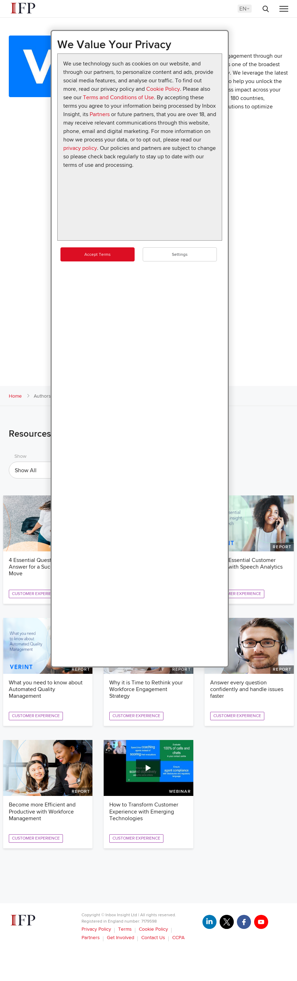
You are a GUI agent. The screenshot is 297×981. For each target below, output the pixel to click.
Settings (180, 254)
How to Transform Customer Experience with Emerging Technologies (143, 811)
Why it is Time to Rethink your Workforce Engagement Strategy (146, 689)
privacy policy (80, 148)
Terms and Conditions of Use (118, 97)
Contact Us (153, 938)
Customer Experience (36, 593)
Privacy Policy (96, 929)
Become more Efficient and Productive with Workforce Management (42, 811)
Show (20, 456)
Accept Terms (97, 254)
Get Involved (120, 938)
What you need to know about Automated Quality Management (46, 689)
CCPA (178, 938)
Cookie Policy (163, 89)
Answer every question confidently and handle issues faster (246, 689)
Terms (125, 929)
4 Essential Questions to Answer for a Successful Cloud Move (46, 567)
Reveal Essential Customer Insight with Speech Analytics (246, 563)
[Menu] (284, 9)
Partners (100, 114)
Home (15, 396)
